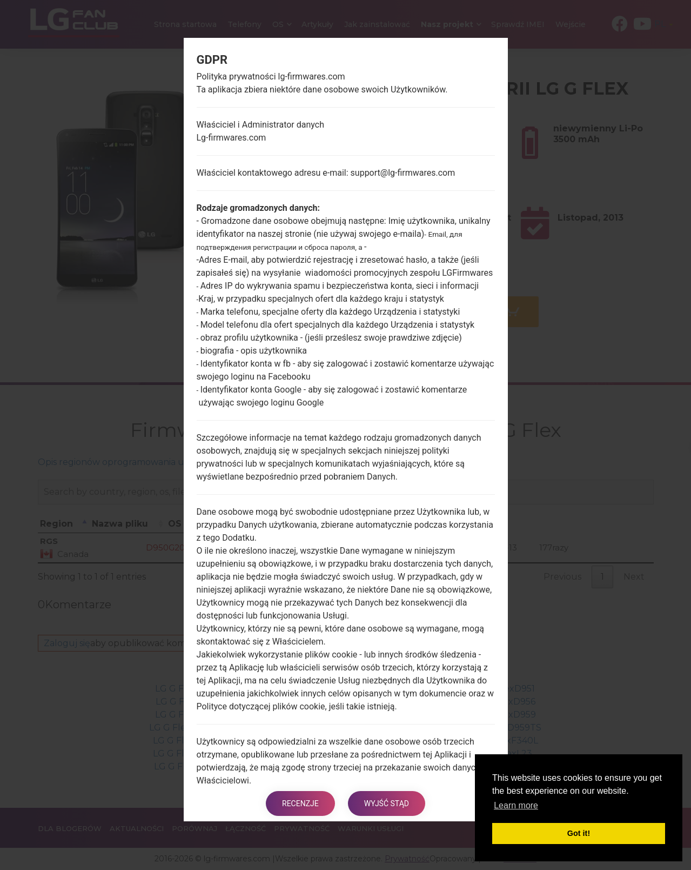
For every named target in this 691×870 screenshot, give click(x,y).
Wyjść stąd (386, 803)
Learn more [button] (516, 805)
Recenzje (300, 803)
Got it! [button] (578, 833)
